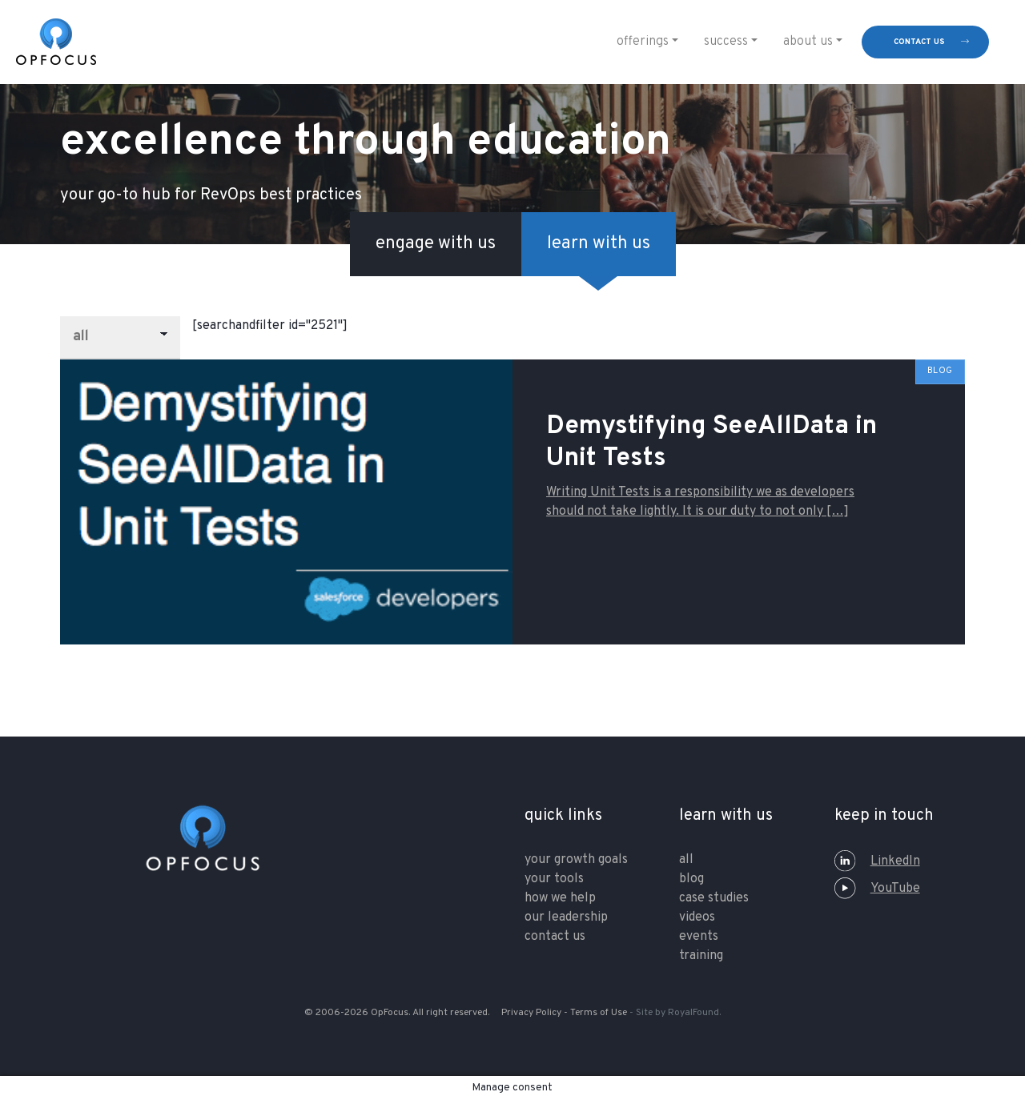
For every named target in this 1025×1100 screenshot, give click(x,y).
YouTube (877, 889)
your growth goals (576, 860)
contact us (919, 42)
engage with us (436, 244)
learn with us (598, 244)
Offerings (643, 42)
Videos (697, 917)
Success (726, 42)
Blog (691, 879)
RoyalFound (693, 1012)
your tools (554, 879)
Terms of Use (598, 1012)
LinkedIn (877, 861)
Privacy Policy (531, 1012)
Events (698, 937)
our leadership (566, 917)
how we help (560, 898)
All (686, 860)
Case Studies (714, 898)
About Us (808, 42)
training (701, 956)
